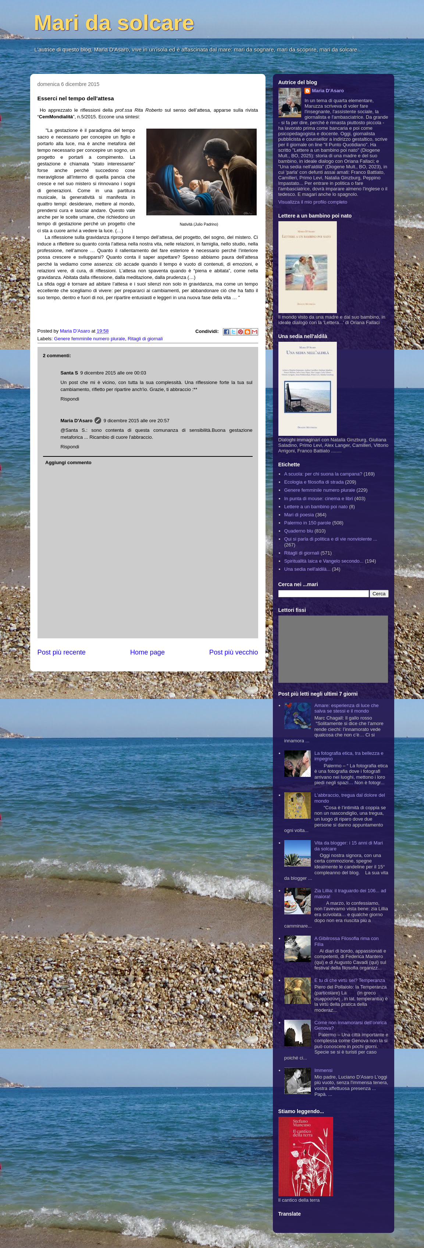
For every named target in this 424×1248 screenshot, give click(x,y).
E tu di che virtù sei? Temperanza (349, 980)
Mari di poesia (299, 514)
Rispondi (70, 399)
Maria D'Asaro (76, 331)
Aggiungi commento (68, 462)
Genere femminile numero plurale (89, 338)
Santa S (69, 373)
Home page (147, 652)
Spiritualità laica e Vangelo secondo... (324, 561)
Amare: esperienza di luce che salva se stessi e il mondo (346, 708)
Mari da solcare (114, 22)
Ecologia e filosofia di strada (314, 482)
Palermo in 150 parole (307, 523)
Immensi (323, 1070)
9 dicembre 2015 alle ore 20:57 (136, 420)
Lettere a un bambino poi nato (316, 506)
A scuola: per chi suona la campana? (323, 474)
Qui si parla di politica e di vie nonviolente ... (330, 539)
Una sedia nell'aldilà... (307, 569)
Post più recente (62, 652)
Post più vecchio (233, 652)
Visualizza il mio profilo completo (313, 202)
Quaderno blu (298, 531)
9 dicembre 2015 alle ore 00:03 (113, 373)
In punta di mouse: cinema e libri (318, 498)
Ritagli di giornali (145, 338)
